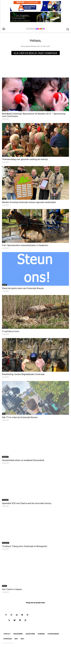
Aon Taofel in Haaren (12, 589)
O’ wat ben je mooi (10, 331)
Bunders (5, 371)
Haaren (4, 285)
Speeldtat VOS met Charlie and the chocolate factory (26, 503)
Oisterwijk (5, 156)
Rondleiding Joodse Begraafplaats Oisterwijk (23, 374)
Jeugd (4, 199)
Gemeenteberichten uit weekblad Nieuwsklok (23, 460)
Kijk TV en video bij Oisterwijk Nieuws (20, 417)
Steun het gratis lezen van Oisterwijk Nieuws (23, 288)
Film (4, 110)
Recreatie (5, 328)
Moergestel (6, 543)
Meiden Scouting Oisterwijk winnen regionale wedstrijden (29, 202)
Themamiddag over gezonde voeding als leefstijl (25, 159)
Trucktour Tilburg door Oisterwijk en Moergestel (24, 546)
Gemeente (5, 457)
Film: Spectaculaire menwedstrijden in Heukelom (25, 245)
